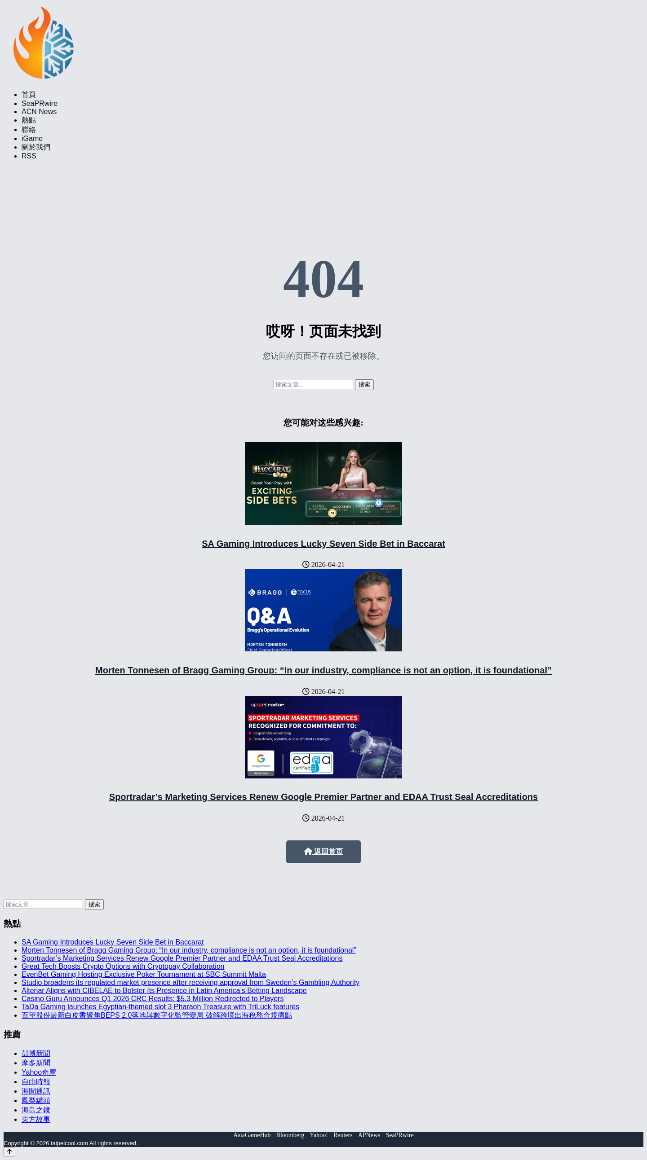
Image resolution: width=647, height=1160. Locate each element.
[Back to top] (9, 1151)
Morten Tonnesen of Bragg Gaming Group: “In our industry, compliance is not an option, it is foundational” (323, 670)
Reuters (343, 1135)
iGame (32, 138)
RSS (29, 156)
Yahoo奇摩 (39, 1072)
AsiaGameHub (251, 1135)
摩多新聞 (36, 1063)
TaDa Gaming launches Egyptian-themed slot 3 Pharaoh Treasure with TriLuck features (160, 1007)
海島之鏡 (36, 1110)
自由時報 (36, 1081)
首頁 (29, 94)
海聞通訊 (36, 1091)
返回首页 (323, 851)
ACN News (39, 111)
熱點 (29, 120)
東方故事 (36, 1119)
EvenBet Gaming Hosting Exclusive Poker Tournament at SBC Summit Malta (144, 974)
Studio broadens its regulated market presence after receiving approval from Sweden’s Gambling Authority (190, 982)
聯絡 (29, 129)
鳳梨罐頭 (36, 1100)
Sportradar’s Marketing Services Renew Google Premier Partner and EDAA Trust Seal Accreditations (323, 797)
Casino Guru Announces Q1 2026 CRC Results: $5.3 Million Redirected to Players (153, 998)
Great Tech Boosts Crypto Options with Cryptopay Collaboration (123, 966)
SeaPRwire (40, 103)
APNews (369, 1135)
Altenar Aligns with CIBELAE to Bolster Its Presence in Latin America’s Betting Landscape (164, 990)
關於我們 (36, 147)
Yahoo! (319, 1135)
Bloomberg (290, 1135)
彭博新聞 (36, 1053)
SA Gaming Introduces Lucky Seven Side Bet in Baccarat (323, 544)
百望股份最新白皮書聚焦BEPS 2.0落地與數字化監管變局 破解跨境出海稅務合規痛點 (157, 1015)
